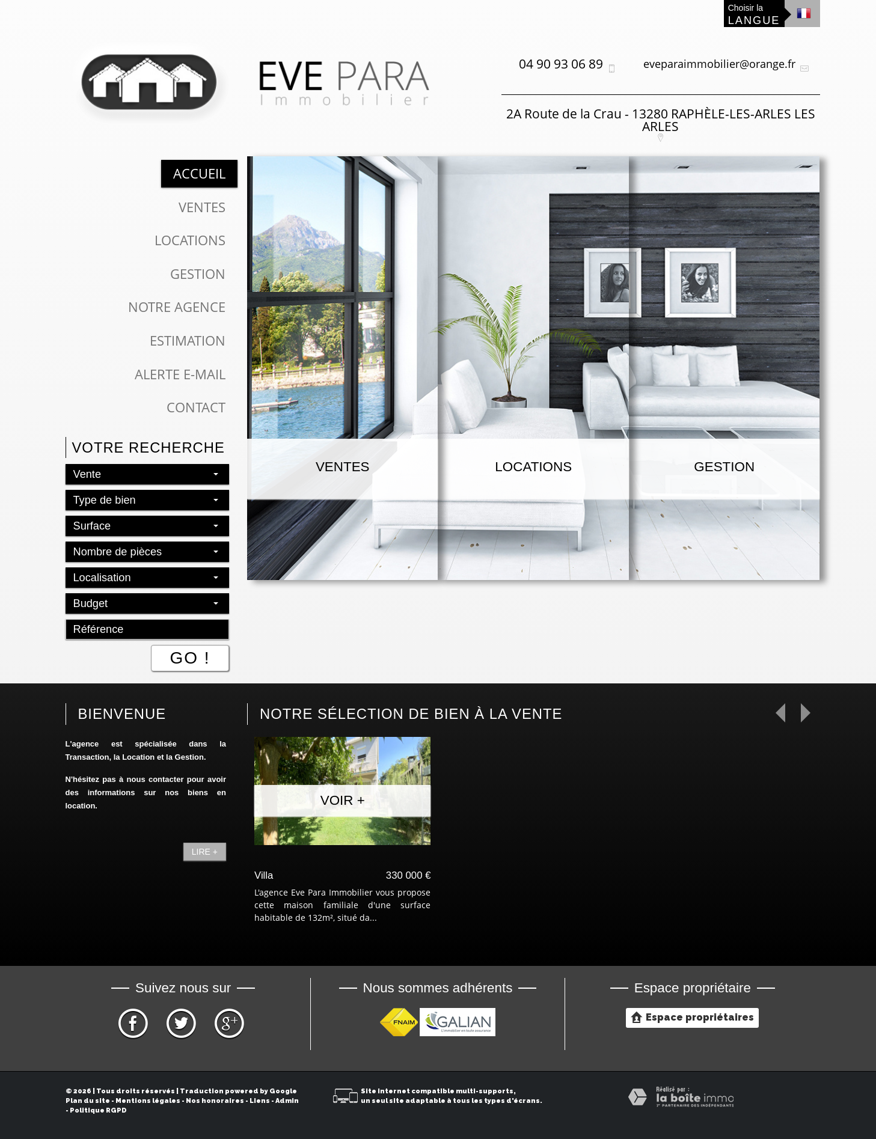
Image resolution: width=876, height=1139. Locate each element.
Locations (190, 240)
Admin (287, 1101)
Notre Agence (176, 307)
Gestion (197, 273)
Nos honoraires (215, 1101)
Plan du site (88, 1101)
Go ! (190, 658)
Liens (260, 1101)
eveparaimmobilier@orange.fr (719, 63)
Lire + (205, 852)
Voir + (342, 800)
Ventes (202, 207)
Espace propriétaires (692, 1017)
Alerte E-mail (180, 374)
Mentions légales (147, 1101)
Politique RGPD (98, 1110)
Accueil (199, 173)
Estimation (187, 340)
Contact (196, 407)
